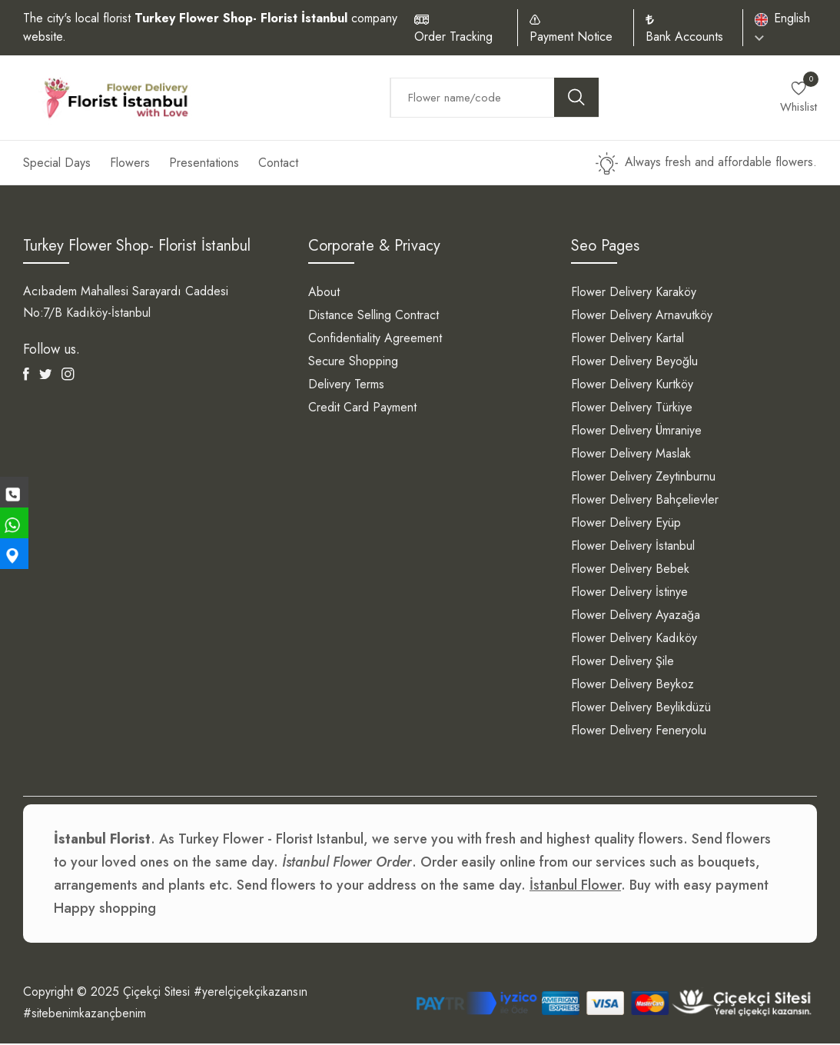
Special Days (57, 164)
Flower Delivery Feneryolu (638, 731)
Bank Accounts (684, 36)
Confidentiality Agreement (375, 339)
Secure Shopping (353, 362)
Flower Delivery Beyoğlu (634, 362)
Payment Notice (571, 36)
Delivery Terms (346, 385)
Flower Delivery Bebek (630, 570)
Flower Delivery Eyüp (626, 524)
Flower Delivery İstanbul (633, 547)
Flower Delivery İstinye (629, 593)
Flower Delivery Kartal (627, 339)
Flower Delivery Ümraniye (636, 432)
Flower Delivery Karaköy (633, 293)
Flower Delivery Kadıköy (634, 639)
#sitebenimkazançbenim (85, 1014)
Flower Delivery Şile (622, 662)
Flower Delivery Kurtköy (632, 385)
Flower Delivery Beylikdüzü (641, 708)
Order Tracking (453, 36)
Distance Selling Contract (373, 316)
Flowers (130, 164)
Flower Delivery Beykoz (632, 685)
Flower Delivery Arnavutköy (641, 316)
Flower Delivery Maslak (631, 455)
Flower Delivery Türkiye (631, 409)
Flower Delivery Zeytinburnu (643, 478)
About (324, 293)
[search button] (576, 98)
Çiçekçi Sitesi (157, 993)
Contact (278, 164)
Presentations (204, 164)
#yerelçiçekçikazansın (252, 993)
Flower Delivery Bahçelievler (645, 501)
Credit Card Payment (362, 409)
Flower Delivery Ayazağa (635, 616)
